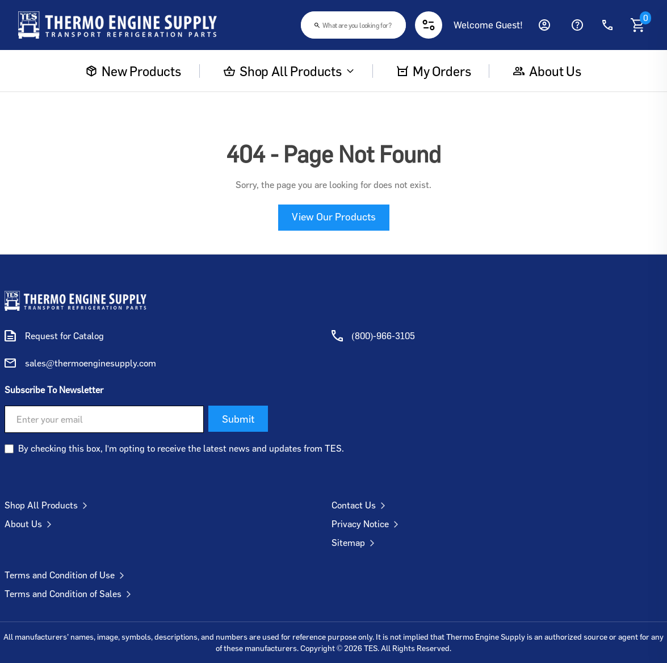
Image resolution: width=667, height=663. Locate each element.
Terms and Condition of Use (67, 575)
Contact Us (361, 505)
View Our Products (334, 216)
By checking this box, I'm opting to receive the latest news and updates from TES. (181, 448)
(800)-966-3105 (384, 335)
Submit (238, 418)
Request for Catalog (64, 335)
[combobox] (353, 25)
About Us (30, 523)
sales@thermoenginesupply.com (90, 363)
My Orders (434, 71)
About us (547, 71)
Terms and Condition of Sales (70, 593)
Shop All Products (289, 71)
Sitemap (355, 542)
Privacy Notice (367, 523)
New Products (133, 71)
